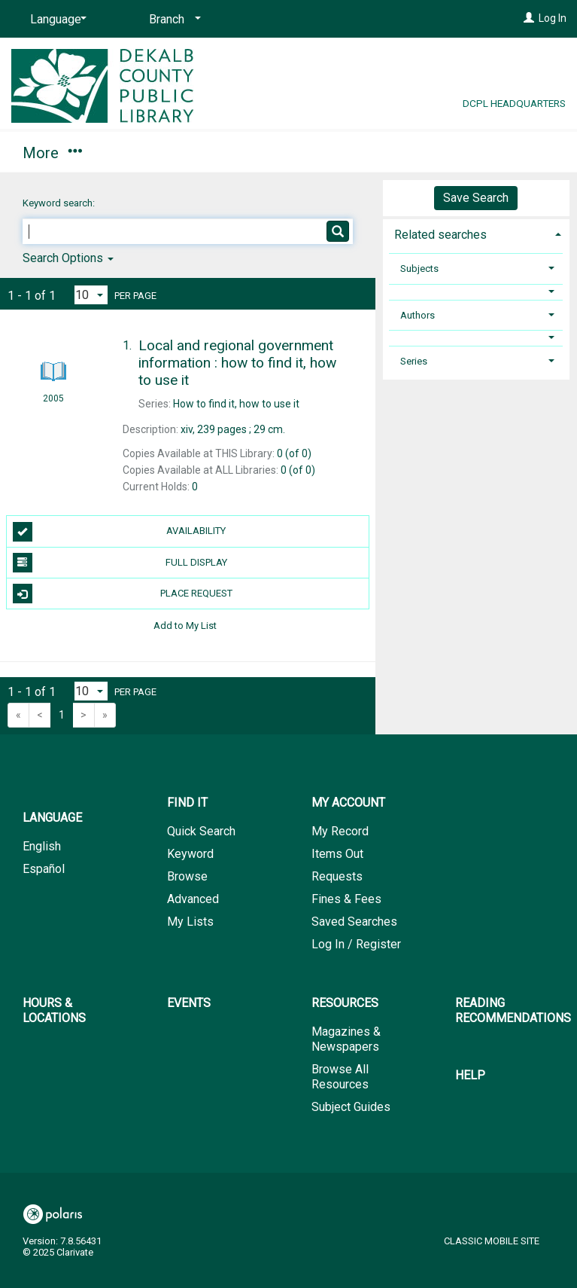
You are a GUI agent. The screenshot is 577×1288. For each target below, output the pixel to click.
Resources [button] (344, 1003)
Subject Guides (350, 1107)
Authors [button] (417, 315)
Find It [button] (51, 151)
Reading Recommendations (513, 1010)
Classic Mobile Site (491, 1241)
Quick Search (201, 831)
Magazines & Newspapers (346, 1039)
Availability (119, 532)
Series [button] (413, 361)
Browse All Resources (340, 1076)
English (42, 846)
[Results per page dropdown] (91, 294)
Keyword (190, 854)
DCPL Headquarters (514, 103)
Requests (337, 876)
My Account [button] (171, 151)
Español (44, 869)
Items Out (337, 854)
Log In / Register (356, 944)
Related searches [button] (440, 234)
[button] (476, 292)
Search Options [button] (68, 258)
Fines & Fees (346, 899)
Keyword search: (60, 203)
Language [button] (52, 817)
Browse (187, 876)
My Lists (190, 921)
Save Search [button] (476, 198)
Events (189, 1003)
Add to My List (185, 624)
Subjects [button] (419, 268)
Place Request (122, 593)
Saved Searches (354, 921)
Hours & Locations (326, 151)
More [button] (463, 153)
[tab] (476, 233)
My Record (340, 831)
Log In (552, 18)
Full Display (120, 562)
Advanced (193, 899)
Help (470, 1075)
